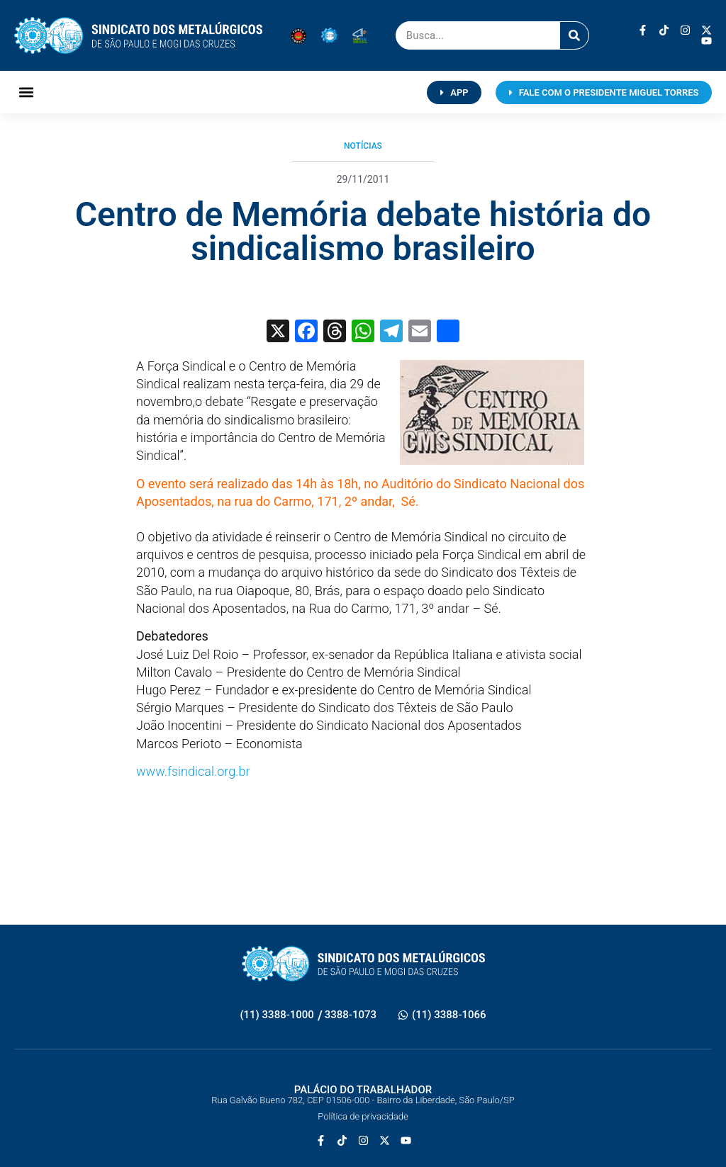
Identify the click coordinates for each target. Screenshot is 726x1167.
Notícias (363, 146)
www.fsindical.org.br (193, 771)
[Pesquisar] (574, 35)
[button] (26, 92)
